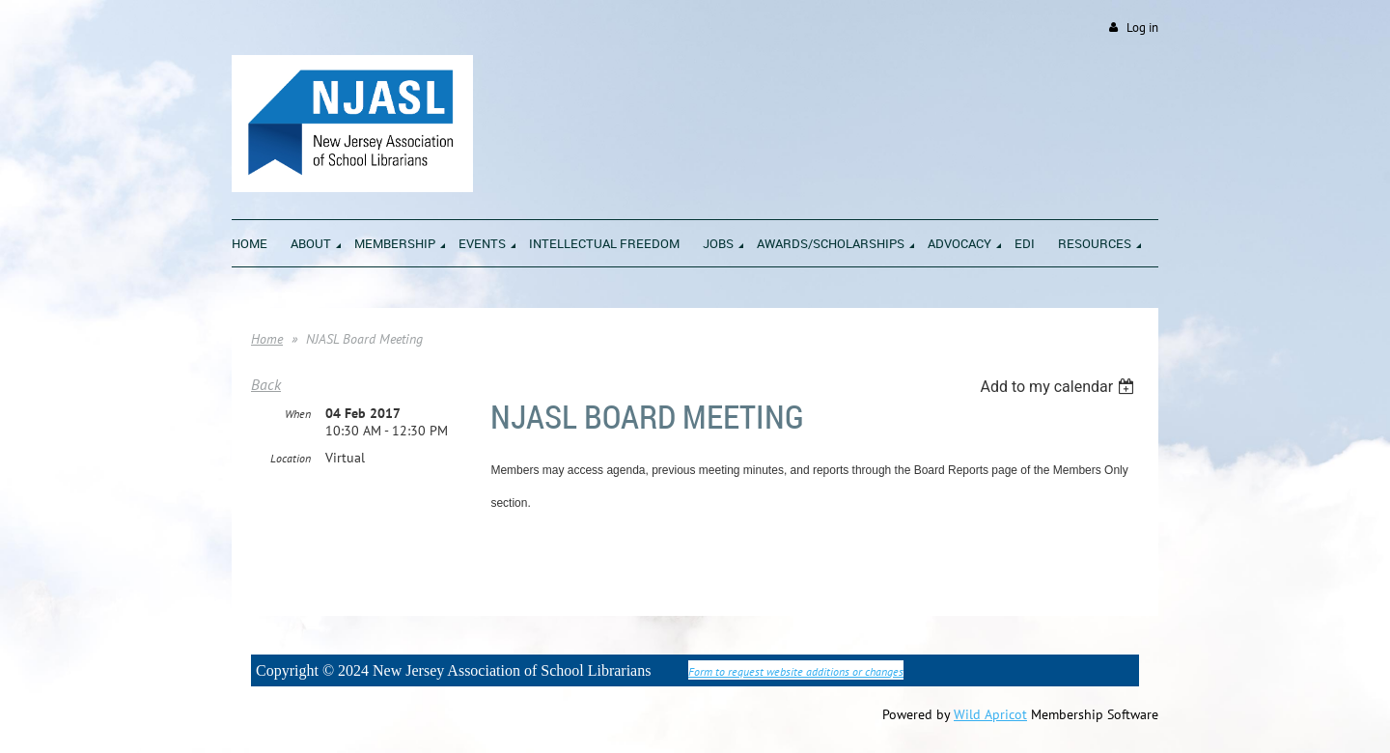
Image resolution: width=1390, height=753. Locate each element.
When (298, 413)
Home (267, 339)
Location (290, 458)
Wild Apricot (990, 714)
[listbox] (1059, 387)
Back (266, 384)
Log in (1142, 27)
